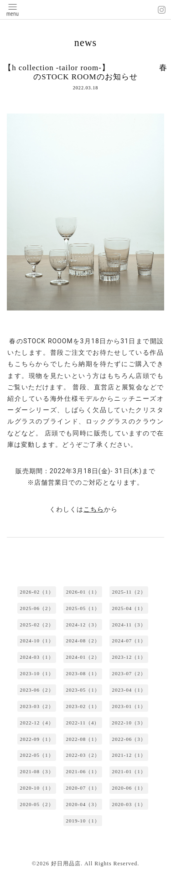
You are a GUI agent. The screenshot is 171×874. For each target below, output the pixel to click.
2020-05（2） (36, 804)
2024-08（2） (82, 640)
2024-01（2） (82, 657)
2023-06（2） (36, 690)
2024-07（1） (129, 640)
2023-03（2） (36, 706)
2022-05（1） (36, 755)
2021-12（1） (129, 755)
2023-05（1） (82, 690)
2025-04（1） (129, 608)
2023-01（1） (129, 706)
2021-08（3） (36, 771)
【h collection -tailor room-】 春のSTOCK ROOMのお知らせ (85, 72)
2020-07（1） (82, 788)
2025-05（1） (82, 608)
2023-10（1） (36, 673)
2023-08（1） (82, 673)
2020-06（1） (129, 788)
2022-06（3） (129, 739)
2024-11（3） (129, 624)
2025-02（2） (37, 624)
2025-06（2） (36, 608)
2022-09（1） (36, 739)
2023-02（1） (82, 706)
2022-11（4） (83, 722)
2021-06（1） (82, 771)
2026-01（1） (83, 592)
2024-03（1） (36, 657)
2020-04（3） (82, 804)
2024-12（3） (83, 624)
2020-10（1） (36, 788)
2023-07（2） (129, 673)
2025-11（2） (129, 592)
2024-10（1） (36, 640)
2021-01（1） (129, 771)
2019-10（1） (82, 820)
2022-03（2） (82, 755)
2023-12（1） (129, 657)
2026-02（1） (37, 592)
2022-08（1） (82, 739)
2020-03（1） (129, 804)
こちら (93, 509)
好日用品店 (66, 863)
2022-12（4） (37, 722)
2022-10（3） (128, 722)
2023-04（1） (129, 690)
